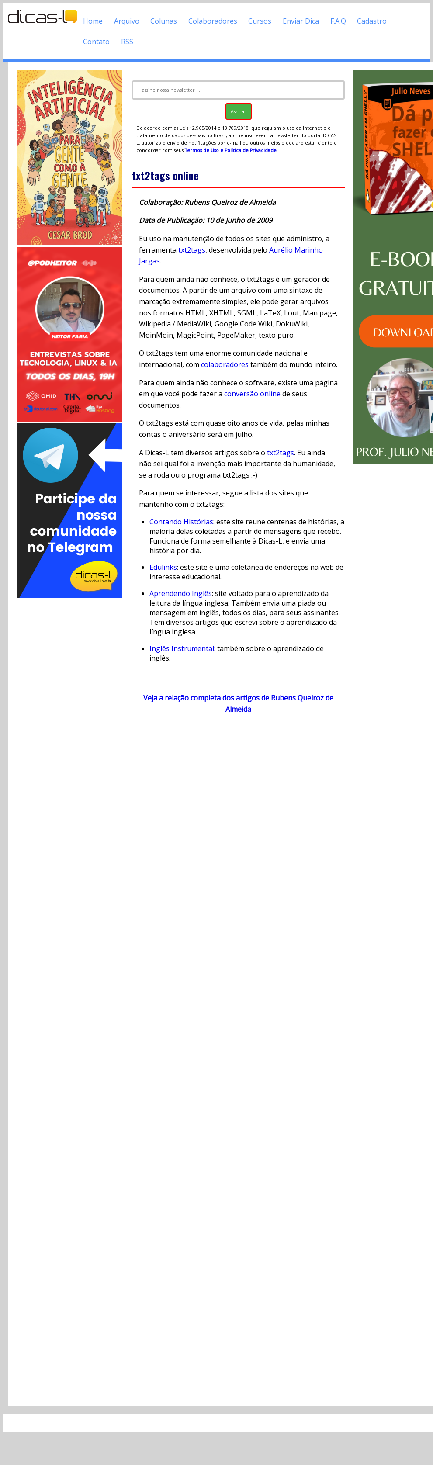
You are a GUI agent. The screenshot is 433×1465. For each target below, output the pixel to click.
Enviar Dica (301, 21)
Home (93, 21)
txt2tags (191, 250)
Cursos (259, 21)
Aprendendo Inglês (180, 593)
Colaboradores (212, 21)
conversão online (252, 393)
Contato (96, 41)
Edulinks (163, 567)
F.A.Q (338, 21)
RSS (127, 41)
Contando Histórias (181, 521)
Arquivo (126, 21)
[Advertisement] (70, 731)
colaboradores (225, 364)
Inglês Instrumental (181, 648)
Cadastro (372, 21)
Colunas (163, 21)
